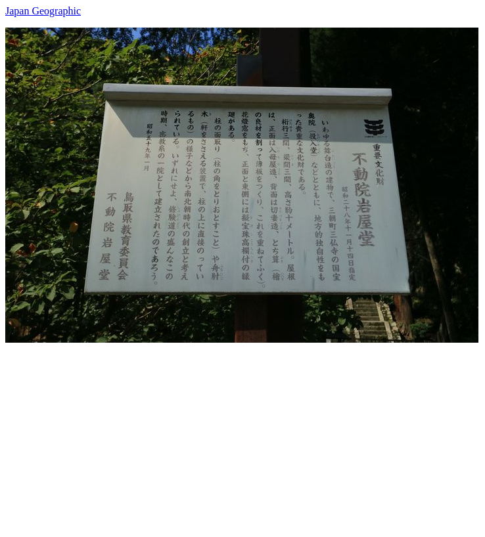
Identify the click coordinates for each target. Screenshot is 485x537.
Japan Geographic (43, 10)
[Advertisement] (242, 434)
